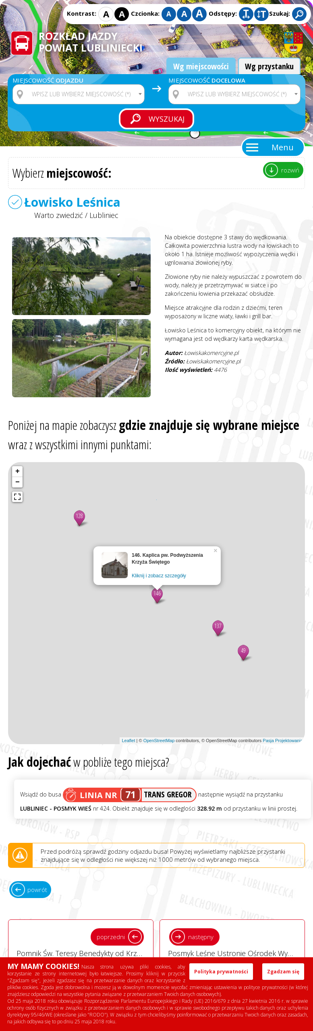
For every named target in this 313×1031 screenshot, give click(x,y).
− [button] (17, 482)
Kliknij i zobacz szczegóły (159, 576)
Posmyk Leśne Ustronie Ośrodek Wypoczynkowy (236, 942)
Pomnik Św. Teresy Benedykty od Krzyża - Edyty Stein (85, 942)
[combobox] (78, 94)
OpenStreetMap (159, 740)
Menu (283, 147)
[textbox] (83, 94)
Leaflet (128, 740)
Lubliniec (103, 215)
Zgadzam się (283, 971)
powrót (37, 890)
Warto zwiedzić (58, 215)
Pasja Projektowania (283, 740)
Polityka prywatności (221, 971)
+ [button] (17, 471)
